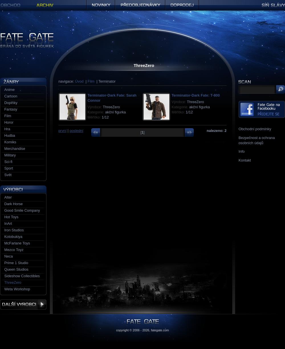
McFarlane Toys (17, 243)
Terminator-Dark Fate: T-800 (196, 95)
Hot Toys (11, 217)
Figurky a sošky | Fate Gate (22, 35)
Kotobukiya (13, 236)
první (62, 130)
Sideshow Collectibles (22, 276)
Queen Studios (16, 269)
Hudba (9, 135)
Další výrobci (23, 304)
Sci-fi (8, 162)
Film (90, 81)
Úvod (79, 81)
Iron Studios (14, 230)
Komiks (10, 142)
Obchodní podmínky (255, 129)
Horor (8, 122)
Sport (8, 168)
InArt (8, 223)
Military (10, 155)
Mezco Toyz (13, 250)
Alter (8, 197)
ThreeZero (12, 282)
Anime (9, 89)
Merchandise (14, 148)
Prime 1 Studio (16, 263)
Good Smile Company (22, 210)
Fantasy (10, 109)
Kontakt (245, 160)
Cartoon (10, 96)
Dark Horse (13, 204)
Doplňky (10, 103)
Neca (8, 256)
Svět (8, 175)
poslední (76, 130)
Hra (7, 129)
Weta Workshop (17, 289)
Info (242, 151)
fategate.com (160, 330)
